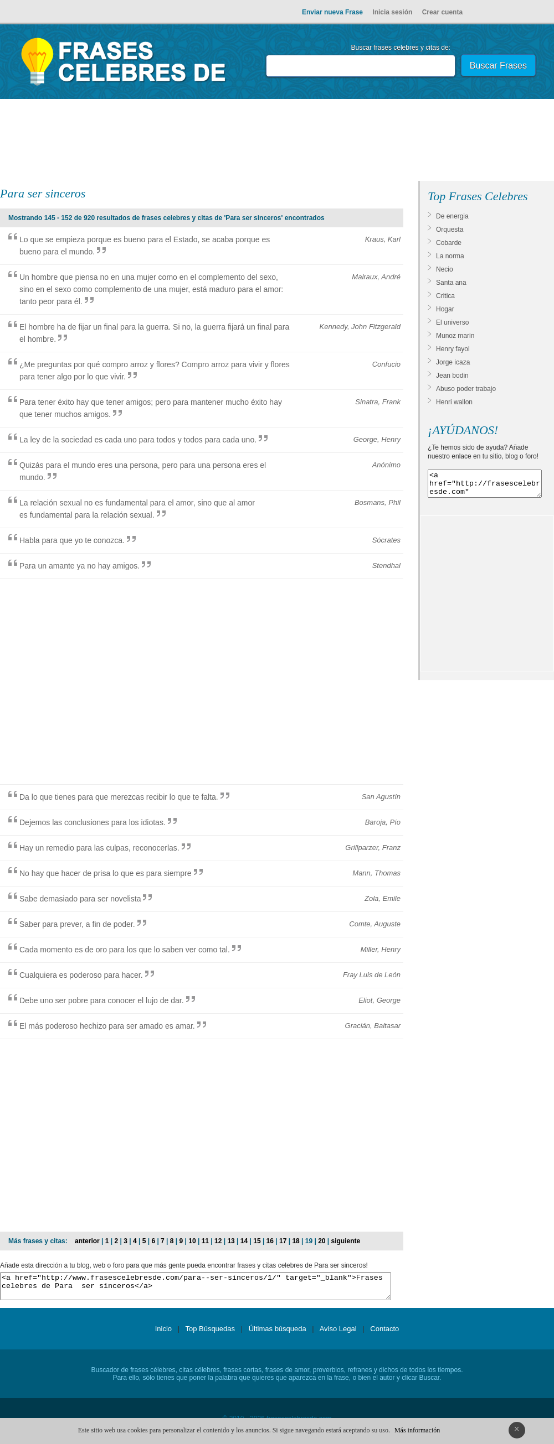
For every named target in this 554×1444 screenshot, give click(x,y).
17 (282, 1241)
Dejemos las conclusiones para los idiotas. (92, 822)
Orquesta (449, 229)
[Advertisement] (277, 142)
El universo (452, 322)
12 (218, 1241)
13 (230, 1241)
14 (244, 1241)
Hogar (445, 309)
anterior (87, 1241)
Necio (444, 269)
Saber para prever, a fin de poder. (77, 924)
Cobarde (448, 243)
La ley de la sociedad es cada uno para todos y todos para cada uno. (138, 439)
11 (205, 1241)
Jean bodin (452, 375)
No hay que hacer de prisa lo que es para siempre (105, 873)
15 (256, 1241)
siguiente (346, 1241)
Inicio (163, 1334)
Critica (445, 296)
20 (321, 1241)
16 (270, 1241)
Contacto (384, 1334)
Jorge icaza (453, 362)
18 (295, 1241)
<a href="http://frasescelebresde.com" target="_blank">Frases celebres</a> (485, 486)
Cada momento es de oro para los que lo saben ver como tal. (124, 949)
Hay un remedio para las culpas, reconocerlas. (99, 847)
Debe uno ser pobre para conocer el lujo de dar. (101, 1000)
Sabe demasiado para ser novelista (80, 898)
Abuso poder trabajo (466, 389)
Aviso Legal (338, 1334)
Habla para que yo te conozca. (72, 540)
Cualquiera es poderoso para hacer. (81, 975)
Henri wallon (454, 402)
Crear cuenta (442, 12)
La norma (450, 256)
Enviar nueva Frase (332, 12)
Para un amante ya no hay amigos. (79, 565)
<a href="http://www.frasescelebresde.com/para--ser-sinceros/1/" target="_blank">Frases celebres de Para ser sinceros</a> (195, 1288)
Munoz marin (455, 336)
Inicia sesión (392, 12)
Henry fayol (453, 349)
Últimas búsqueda (277, 1334)
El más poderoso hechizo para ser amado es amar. (107, 1025)
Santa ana (451, 282)
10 (192, 1241)
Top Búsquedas (210, 1334)
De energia (452, 216)
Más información (417, 1430)
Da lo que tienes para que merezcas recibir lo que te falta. (118, 797)
